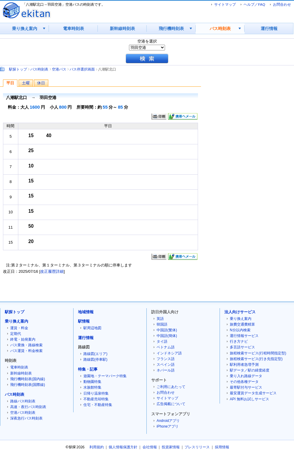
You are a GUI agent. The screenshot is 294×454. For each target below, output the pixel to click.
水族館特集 (92, 387)
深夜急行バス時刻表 (26, 418)
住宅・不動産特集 (97, 405)
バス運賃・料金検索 (26, 351)
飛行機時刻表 (171, 28)
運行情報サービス (244, 336)
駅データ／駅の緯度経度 (249, 370)
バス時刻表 (220, 28)
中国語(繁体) (167, 330)
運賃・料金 (19, 328)
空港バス (59, 69)
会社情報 (149, 447)
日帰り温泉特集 (96, 393)
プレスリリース (197, 447)
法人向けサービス (240, 312)
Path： (3, 69)
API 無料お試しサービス (249, 399)
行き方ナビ (239, 341)
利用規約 (96, 447)
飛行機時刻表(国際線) (27, 385)
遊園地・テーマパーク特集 (105, 376)
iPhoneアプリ (167, 426)
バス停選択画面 (82, 69)
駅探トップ (18, 69)
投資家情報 (171, 447)
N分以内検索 (240, 330)
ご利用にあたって (171, 387)
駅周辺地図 (92, 328)
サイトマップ (225, 4)
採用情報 (222, 447)
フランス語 (166, 359)
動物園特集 (92, 382)
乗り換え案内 (24, 28)
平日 (10, 83)
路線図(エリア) (95, 354)
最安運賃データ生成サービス (253, 393)
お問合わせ (282, 4)
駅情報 (84, 321)
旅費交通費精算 (242, 324)
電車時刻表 (73, 28)
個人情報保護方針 (123, 447)
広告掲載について (171, 404)
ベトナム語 (166, 347)
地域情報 (86, 312)
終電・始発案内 (22, 339)
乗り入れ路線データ (246, 376)
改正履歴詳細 (52, 271)
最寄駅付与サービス (246, 387)
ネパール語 (166, 370)
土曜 (26, 83)
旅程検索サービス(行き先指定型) (256, 359)
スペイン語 (166, 364)
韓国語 (162, 324)
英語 (160, 319)
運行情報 (269, 28)
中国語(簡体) (167, 336)
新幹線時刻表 (122, 28)
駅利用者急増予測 (244, 364)
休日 (41, 83)
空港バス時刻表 (22, 412)
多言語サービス (242, 347)
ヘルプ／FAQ (254, 4)
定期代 (15, 334)
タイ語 (162, 341)
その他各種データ (244, 382)
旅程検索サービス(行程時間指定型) (258, 353)
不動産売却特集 (96, 399)
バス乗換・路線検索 (26, 345)
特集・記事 (88, 369)
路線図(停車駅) (95, 359)
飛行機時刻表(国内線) (27, 379)
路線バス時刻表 (22, 401)
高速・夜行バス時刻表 (28, 407)
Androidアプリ (168, 421)
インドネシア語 (169, 353)
